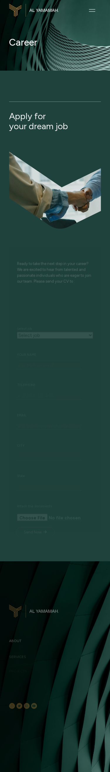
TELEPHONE (26, 403)
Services (17, 661)
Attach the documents (34, 525)
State (21, 494)
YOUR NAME (26, 373)
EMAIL (21, 434)
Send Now (35, 550)
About (15, 647)
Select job (24, 347)
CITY (21, 464)
